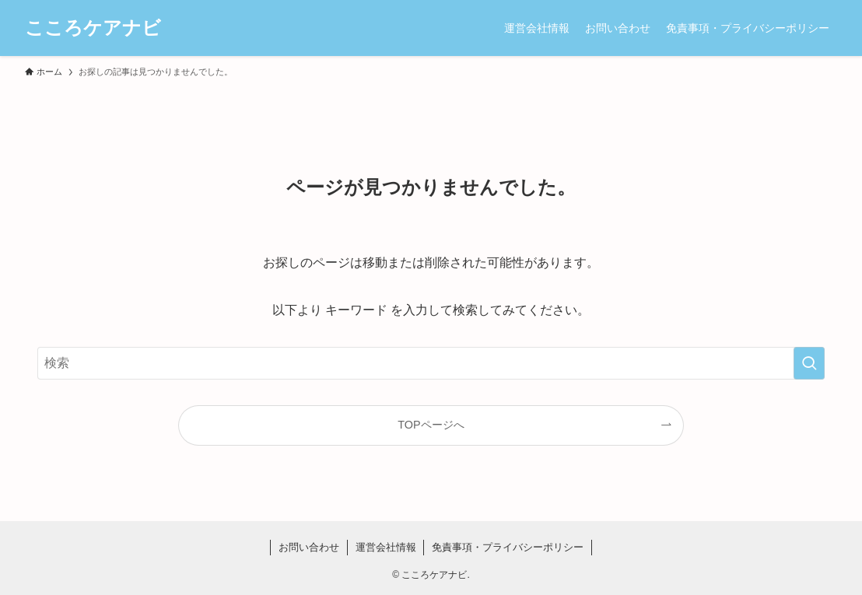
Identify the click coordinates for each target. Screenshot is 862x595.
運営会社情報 (386, 547)
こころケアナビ (93, 28)
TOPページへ (431, 424)
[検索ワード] (431, 363)
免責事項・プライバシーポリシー (507, 547)
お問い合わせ (309, 547)
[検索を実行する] (809, 363)
